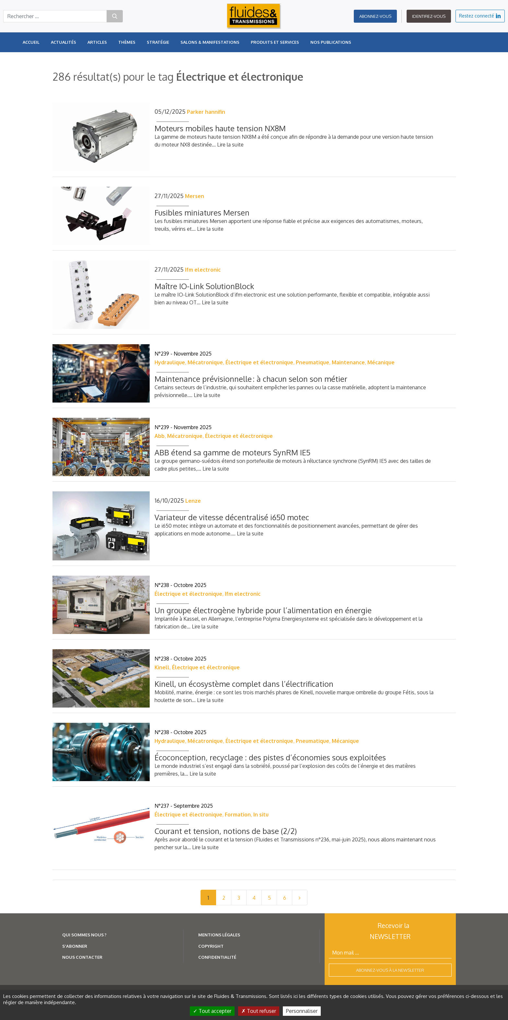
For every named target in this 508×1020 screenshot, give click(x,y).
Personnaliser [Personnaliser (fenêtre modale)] (302, 1011)
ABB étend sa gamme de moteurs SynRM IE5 (232, 452)
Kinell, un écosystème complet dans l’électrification (244, 683)
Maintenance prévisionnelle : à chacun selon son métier (251, 378)
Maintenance (348, 362)
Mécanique (381, 362)
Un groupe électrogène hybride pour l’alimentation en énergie (263, 610)
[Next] (299, 897)
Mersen (194, 196)
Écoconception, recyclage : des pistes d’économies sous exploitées (270, 757)
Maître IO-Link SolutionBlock (204, 286)
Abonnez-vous (375, 16)
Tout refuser (258, 1011)
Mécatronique (205, 362)
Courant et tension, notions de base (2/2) (226, 831)
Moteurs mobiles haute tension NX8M (220, 128)
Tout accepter (212, 1011)
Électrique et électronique (259, 362)
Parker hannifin (206, 112)
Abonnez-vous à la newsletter (390, 970)
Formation (238, 814)
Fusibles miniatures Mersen (202, 212)
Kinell (162, 667)
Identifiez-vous (428, 16)
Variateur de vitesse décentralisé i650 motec (232, 517)
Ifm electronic (203, 269)
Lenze (193, 501)
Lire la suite (230, 144)
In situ (261, 814)
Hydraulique (170, 362)
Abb (160, 436)
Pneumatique (312, 362)
